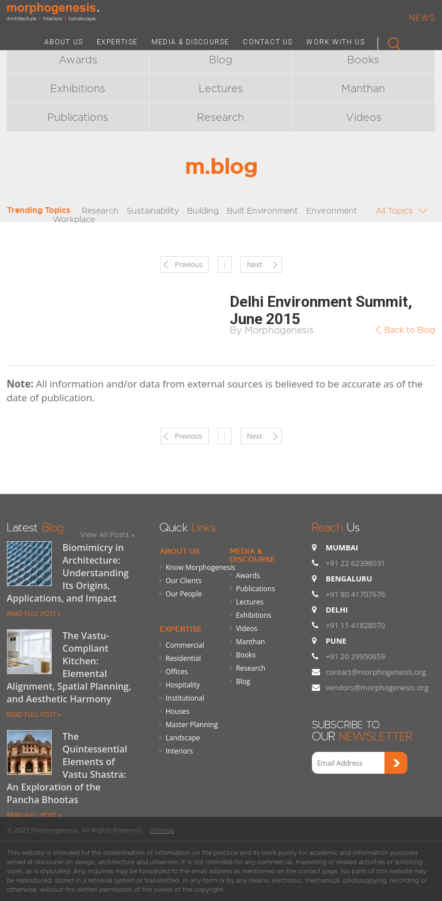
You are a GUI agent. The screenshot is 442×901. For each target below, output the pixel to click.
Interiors (179, 751)
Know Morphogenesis (200, 567)
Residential (183, 658)
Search (389, 41)
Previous (189, 264)
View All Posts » (107, 534)
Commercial (185, 645)
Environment (331, 210)
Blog (221, 59)
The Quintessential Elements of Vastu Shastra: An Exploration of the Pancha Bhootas (67, 768)
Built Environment (262, 210)
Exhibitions (77, 88)
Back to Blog (409, 329)
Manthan (363, 88)
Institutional (185, 698)
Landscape (183, 738)
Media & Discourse (252, 555)
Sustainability (153, 210)
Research (220, 117)
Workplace (74, 219)
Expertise (180, 629)
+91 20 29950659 (355, 656)
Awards (78, 59)
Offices (177, 671)
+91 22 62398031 (355, 563)
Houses (178, 711)
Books (363, 59)
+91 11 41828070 (355, 625)
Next (254, 264)
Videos (364, 117)
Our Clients (183, 581)
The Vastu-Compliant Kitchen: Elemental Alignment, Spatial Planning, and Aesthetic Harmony (69, 667)
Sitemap (162, 830)
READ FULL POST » (34, 613)
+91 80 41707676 (355, 594)
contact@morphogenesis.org (376, 672)
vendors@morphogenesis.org (377, 687)
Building (203, 210)
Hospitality (183, 685)
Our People (184, 594)
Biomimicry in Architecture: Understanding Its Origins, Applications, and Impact (68, 573)
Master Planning (192, 724)
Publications (77, 117)
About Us (179, 551)
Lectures (221, 88)
